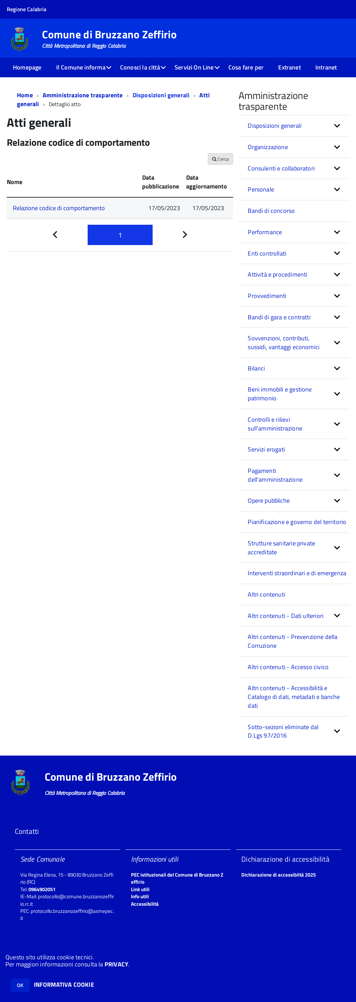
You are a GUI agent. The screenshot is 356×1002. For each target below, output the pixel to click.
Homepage (27, 67)
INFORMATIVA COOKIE (64, 984)
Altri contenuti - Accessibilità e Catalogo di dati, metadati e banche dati (294, 696)
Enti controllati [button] (267, 253)
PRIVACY (116, 964)
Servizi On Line (194, 67)
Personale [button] (261, 189)
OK (20, 985)
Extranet (289, 67)
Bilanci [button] (256, 368)
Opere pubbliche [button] (269, 500)
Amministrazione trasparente (83, 95)
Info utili (140, 896)
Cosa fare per (246, 67)
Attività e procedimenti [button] (277, 274)
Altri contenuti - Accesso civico (288, 667)
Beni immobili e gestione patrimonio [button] (280, 394)
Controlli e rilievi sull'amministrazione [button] (275, 424)
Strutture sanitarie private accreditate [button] (281, 548)
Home (25, 95)
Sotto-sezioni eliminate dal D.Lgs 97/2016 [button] (283, 731)
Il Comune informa (81, 67)
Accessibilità (145, 904)
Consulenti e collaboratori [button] (281, 168)
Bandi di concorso (271, 210)
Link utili (140, 889)
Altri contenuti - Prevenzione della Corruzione (292, 641)
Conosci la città (140, 67)
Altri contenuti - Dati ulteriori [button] (286, 615)
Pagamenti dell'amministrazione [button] (275, 475)
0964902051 (41, 889)
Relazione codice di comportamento (59, 208)
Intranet (326, 67)
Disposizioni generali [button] (275, 125)
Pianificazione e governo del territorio (297, 521)
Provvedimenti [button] (267, 295)
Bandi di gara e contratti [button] (279, 317)
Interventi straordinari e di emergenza (297, 573)
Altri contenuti (266, 594)
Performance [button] (265, 232)
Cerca (220, 158)
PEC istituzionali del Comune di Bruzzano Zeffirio (177, 878)
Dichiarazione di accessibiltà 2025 (278, 875)
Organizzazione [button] (268, 147)
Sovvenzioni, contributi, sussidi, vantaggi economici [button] (283, 343)
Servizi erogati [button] (266, 449)
